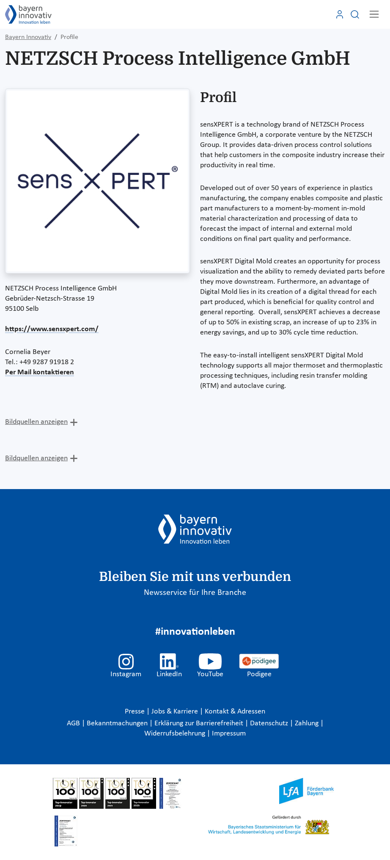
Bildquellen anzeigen (36, 422)
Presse (135, 712)
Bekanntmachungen (118, 723)
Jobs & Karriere (175, 712)
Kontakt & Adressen (235, 712)
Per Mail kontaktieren (39, 372)
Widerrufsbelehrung (175, 734)
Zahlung (307, 723)
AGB (74, 723)
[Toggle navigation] (374, 14)
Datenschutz (270, 723)
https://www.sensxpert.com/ (52, 329)
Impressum (229, 734)
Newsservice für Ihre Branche (195, 593)
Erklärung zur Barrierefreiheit (199, 723)
